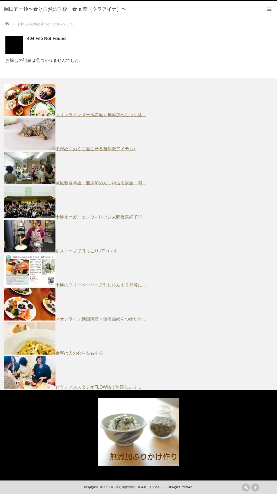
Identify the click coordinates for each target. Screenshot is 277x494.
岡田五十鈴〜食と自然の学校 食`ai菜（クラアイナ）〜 (134, 487)
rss (246, 487)
